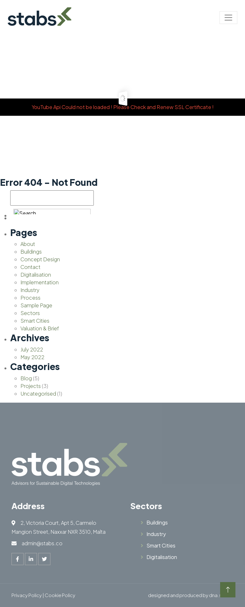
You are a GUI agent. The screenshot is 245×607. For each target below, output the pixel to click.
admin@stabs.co (42, 543)
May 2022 (32, 357)
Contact (30, 267)
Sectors (30, 313)
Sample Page (36, 305)
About (27, 243)
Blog (26, 378)
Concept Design (40, 259)
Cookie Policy (60, 595)
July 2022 (31, 349)
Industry (30, 290)
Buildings (31, 251)
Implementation (39, 282)
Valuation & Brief (39, 328)
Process (30, 297)
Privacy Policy (26, 595)
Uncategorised (38, 393)
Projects (30, 385)
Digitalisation (35, 274)
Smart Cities (34, 320)
